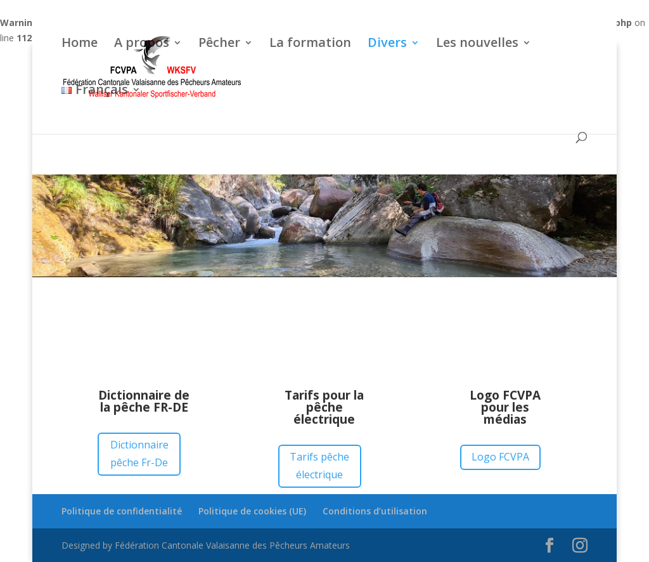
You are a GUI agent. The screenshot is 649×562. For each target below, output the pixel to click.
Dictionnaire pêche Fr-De (139, 453)
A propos (141, 44)
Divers (387, 44)
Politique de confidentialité (121, 511)
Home (79, 44)
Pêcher (219, 44)
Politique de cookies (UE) (252, 511)
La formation (310, 44)
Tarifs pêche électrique (319, 465)
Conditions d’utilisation (375, 511)
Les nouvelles (477, 44)
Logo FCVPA (500, 457)
